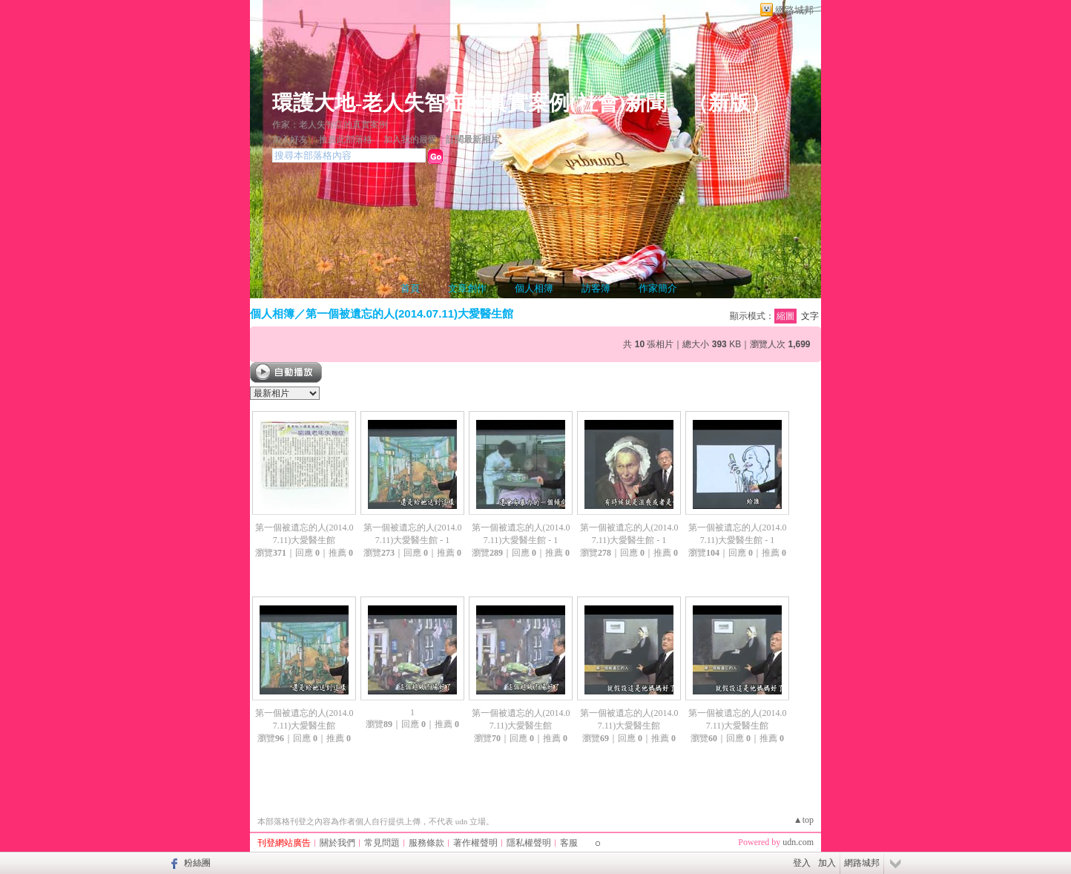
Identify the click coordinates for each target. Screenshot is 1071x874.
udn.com (798, 842)
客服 (569, 843)
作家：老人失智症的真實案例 (330, 124)
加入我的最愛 (410, 139)
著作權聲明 (475, 843)
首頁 (410, 288)
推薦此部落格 (345, 139)
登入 (802, 863)
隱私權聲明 (529, 843)
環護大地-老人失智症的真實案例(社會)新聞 (469, 102)
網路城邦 (794, 10)
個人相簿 (534, 288)
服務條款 (426, 843)
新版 (729, 102)
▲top (804, 820)
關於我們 (337, 843)
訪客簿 (595, 288)
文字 (810, 316)
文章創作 (467, 288)
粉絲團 (197, 863)
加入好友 (290, 139)
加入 (827, 863)
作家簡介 (658, 288)
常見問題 (382, 843)
